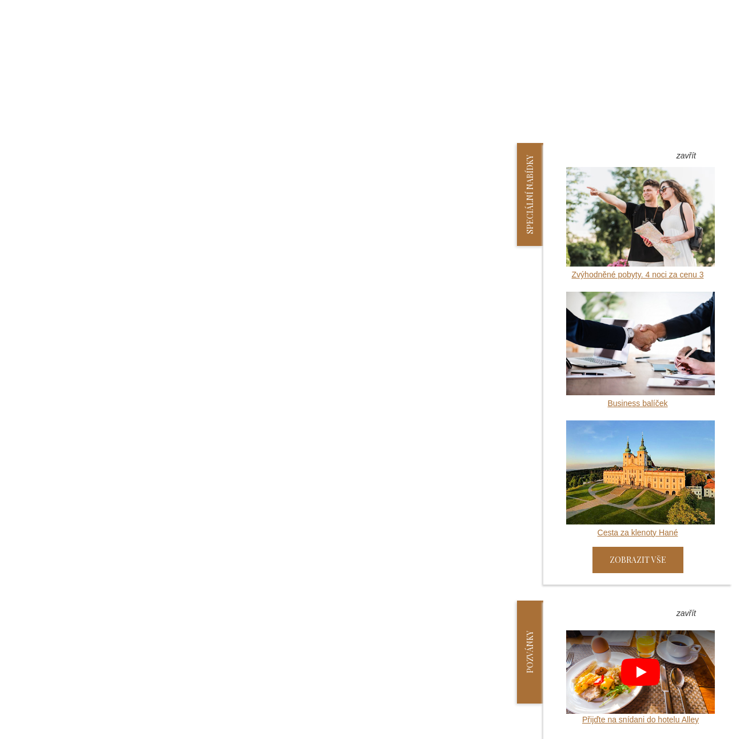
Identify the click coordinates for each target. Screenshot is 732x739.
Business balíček (640, 350)
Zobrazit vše (638, 559)
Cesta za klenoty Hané (640, 478)
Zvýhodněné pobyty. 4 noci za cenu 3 (640, 223)
